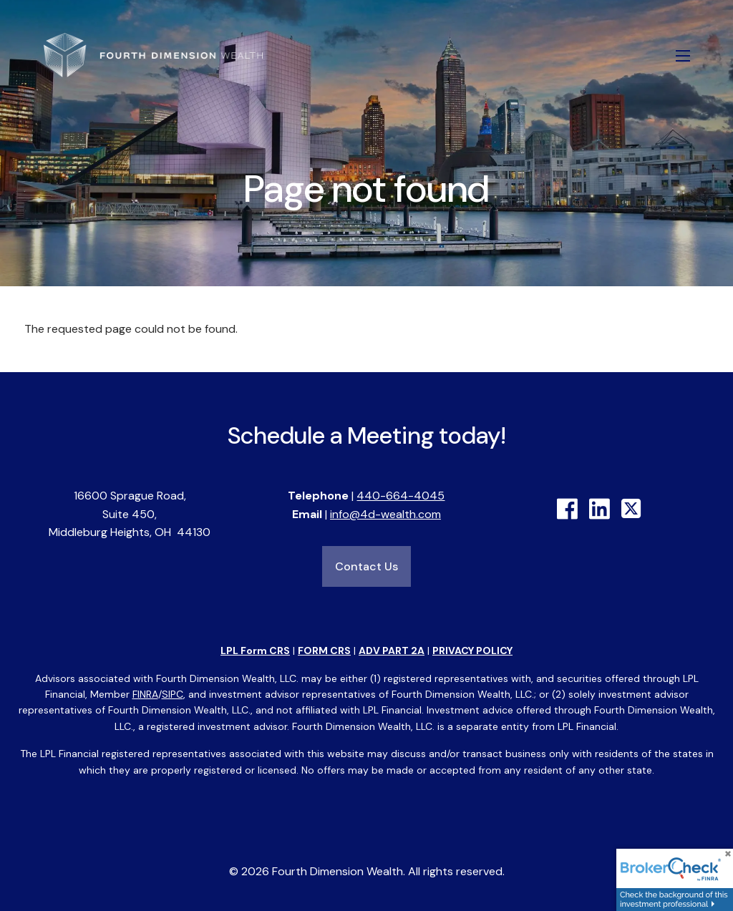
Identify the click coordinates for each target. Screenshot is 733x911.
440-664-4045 (400, 495)
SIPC (172, 694)
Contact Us (366, 566)
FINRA (145, 694)
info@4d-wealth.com (385, 514)
